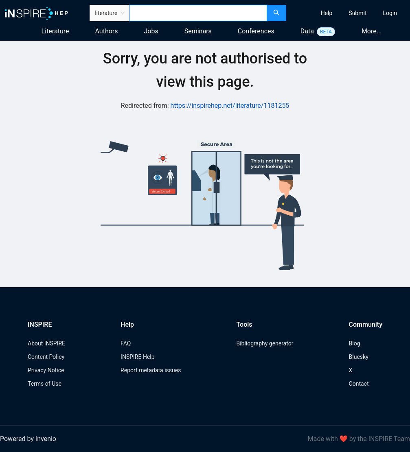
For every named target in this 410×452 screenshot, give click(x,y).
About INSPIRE (46, 343)
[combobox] (198, 13)
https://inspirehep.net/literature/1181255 (230, 105)
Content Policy (46, 357)
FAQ (126, 343)
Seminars (198, 31)
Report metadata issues (151, 370)
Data (307, 31)
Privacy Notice (46, 370)
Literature (55, 31)
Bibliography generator (264, 343)
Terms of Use (44, 383)
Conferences (256, 31)
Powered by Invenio (28, 439)
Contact (359, 383)
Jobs (151, 31)
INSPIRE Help (137, 357)
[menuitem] (327, 13)
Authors (106, 31)
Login (390, 13)
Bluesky (358, 357)
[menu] (349, 13)
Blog (354, 343)
